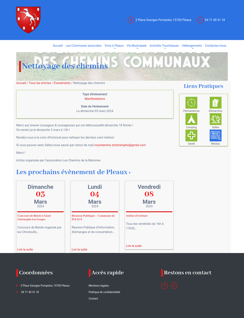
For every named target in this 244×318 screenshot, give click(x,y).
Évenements (62, 83)
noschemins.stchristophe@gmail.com (120, 145)
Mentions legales (99, 285)
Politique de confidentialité (104, 292)
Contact (93, 298)
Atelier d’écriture (137, 216)
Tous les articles (40, 83)
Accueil (21, 83)
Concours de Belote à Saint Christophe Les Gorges (34, 217)
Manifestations (95, 99)
